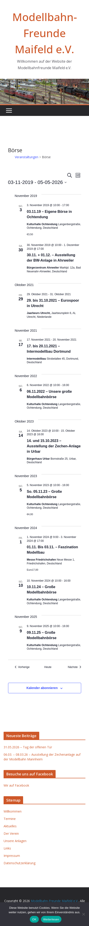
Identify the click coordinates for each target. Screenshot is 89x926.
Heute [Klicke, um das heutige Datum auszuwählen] (47, 667)
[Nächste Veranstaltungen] (74, 667)
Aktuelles (10, 826)
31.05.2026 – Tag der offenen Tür (28, 747)
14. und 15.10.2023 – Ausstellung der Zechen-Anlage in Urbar (54, 446)
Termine (10, 819)
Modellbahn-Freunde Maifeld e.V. (44, 33)
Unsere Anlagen (15, 841)
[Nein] (83, 914)
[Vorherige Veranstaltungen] (22, 667)
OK (34, 919)
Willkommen (13, 811)
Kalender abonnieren (42, 688)
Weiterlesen (51, 919)
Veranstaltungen (26, 157)
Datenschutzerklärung (19, 863)
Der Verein (11, 833)
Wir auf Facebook (16, 785)
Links (7, 848)
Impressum (12, 855)
